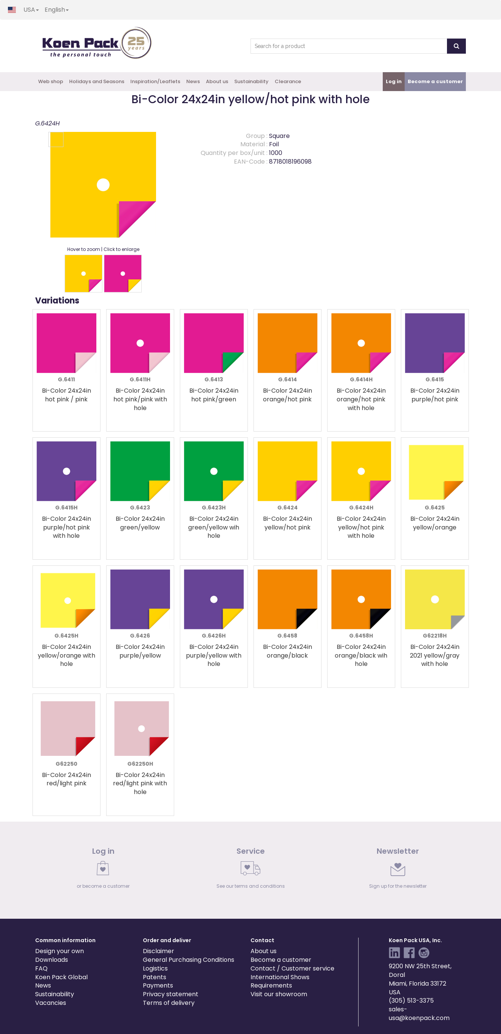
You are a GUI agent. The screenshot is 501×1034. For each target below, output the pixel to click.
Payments (158, 985)
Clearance (288, 81)
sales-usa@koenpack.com (419, 1013)
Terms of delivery (169, 1002)
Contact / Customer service (292, 968)
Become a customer (280, 959)
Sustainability (251, 81)
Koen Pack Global (61, 977)
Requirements (271, 985)
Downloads (51, 959)
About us (217, 81)
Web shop (50, 81)
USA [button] (31, 9)
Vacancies (50, 1002)
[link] (103, 870)
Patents (154, 977)
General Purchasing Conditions (188, 959)
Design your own (59, 951)
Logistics (155, 968)
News (193, 81)
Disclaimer (158, 951)
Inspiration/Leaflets (155, 81)
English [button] (57, 9)
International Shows (279, 977)
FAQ (41, 968)
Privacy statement (170, 994)
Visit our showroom (278, 994)
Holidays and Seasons (96, 81)
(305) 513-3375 (411, 1000)
